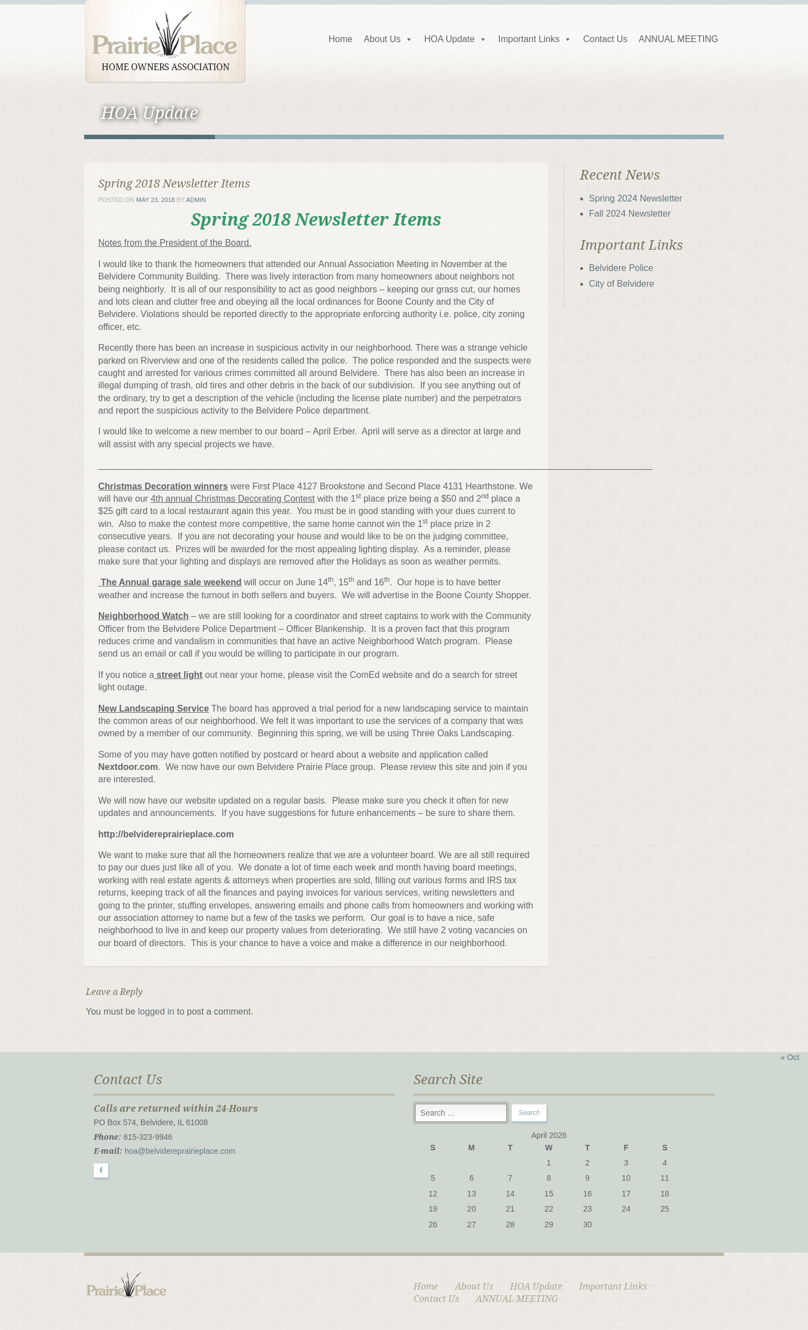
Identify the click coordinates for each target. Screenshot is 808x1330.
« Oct (790, 1057)
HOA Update (455, 39)
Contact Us (605, 39)
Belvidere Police (621, 268)
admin (196, 199)
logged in (156, 1011)
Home (340, 39)
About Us (388, 39)
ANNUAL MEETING (678, 39)
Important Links (535, 39)
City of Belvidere (622, 283)
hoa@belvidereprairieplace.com (180, 1150)
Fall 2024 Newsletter (630, 213)
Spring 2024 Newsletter (635, 198)
